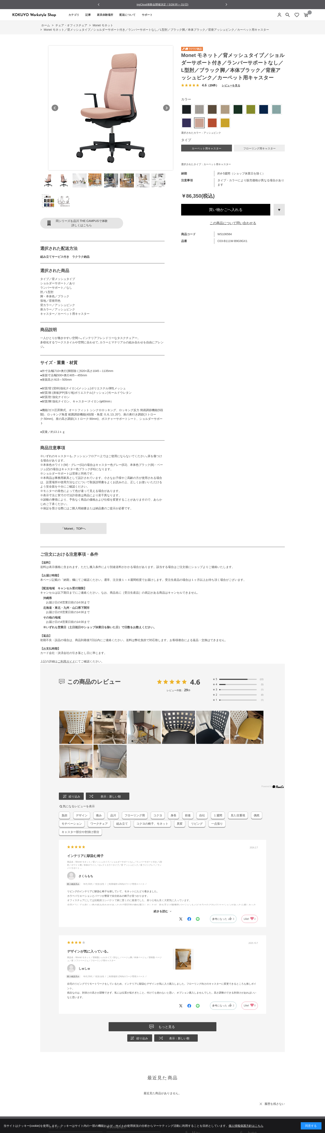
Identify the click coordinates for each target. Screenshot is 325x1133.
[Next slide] (226, 4)
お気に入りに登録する (279, 209)
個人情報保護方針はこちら (246, 1125)
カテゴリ (73, 14)
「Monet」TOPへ (73, 528)
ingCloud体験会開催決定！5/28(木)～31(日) (162, 4)
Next (166, 108)
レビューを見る (231, 85)
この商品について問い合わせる (233, 223)
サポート (147, 14)
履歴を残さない (274, 1103)
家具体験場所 (105, 14)
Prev (55, 108)
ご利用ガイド (66, 661)
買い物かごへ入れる (226, 210)
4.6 (195, 682)
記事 (88, 14)
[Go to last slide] (98, 4)
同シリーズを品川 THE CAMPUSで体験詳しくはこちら (82, 223)
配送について (127, 14)
